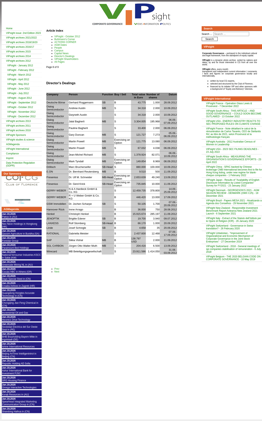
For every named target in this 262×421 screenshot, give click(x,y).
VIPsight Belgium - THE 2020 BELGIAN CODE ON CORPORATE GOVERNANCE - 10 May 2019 (233, 258)
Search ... (207, 34)
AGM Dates (60, 45)
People (58, 47)
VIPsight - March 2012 (19, 74)
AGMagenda (13, 144)
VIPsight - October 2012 (20, 107)
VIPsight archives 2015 (18, 51)
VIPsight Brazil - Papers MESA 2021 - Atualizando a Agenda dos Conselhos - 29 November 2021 (234, 202)
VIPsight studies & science (20, 139)
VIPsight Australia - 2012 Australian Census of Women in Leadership (230, 143)
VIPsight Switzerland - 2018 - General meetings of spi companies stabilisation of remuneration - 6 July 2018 (233, 249)
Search (209, 39)
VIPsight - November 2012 (21, 111)
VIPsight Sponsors (16, 135)
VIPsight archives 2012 (18, 60)
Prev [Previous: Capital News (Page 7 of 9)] (56, 268)
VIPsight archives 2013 (18, 121)
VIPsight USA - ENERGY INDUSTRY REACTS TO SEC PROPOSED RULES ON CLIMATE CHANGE (233, 122)
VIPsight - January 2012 (20, 65)
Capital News (61, 53)
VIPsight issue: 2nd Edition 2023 (23, 33)
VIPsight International (17, 149)
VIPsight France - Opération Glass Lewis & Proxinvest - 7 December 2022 (229, 105)
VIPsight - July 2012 (18, 93)
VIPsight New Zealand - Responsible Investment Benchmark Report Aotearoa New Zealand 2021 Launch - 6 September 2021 (232, 211)
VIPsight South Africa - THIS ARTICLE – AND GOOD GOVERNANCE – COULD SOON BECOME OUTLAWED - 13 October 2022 (233, 113)
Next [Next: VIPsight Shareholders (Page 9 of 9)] (56, 271)
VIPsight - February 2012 (20, 70)
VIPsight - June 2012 (18, 88)
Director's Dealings (64, 56)
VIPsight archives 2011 (18, 125)
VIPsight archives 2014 (18, 56)
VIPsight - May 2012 (18, 84)
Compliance (12, 153)
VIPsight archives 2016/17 (20, 47)
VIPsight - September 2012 (21, 102)
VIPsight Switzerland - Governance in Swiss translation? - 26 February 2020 (229, 227)
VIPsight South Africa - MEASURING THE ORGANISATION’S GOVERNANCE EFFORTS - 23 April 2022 (233, 159)
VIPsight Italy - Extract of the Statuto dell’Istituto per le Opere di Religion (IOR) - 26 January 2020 (233, 219)
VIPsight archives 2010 (18, 130)
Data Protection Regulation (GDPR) (20, 164)
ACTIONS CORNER (65, 42)
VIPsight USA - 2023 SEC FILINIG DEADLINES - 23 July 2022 (232, 150)
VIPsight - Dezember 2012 (21, 116)
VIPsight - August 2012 (19, 98)
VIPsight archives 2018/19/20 (21, 42)
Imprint (9, 158)
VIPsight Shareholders (66, 59)
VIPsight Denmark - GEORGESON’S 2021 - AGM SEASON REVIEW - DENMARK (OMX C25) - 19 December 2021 (232, 193)
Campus (58, 50)
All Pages (59, 61)
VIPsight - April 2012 (18, 79)
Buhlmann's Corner (64, 39)
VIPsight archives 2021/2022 (21, 37)
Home (9, 28)
